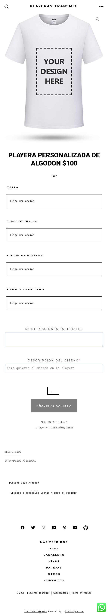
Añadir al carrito (54, 405)
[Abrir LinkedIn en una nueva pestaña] (54, 527)
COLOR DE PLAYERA (25, 255)
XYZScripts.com (74, 611)
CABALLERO (54, 554)
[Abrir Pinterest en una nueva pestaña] (64, 527)
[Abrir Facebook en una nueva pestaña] (22, 527)
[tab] (51, 452)
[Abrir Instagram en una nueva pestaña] (43, 527)
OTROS (69, 427)
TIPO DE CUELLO (22, 221)
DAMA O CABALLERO (25, 289)
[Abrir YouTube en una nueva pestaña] (75, 527)
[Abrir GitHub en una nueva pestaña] (85, 527)
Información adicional (20, 460)
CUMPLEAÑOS (57, 427)
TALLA (13, 187)
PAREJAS (54, 567)
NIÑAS (54, 561)
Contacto (54, 580)
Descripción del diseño (54, 360)
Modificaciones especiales (54, 329)
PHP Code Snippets (35, 611)
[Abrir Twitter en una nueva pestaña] (33, 527)
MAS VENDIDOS (54, 542)
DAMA (54, 548)
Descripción (13, 451)
